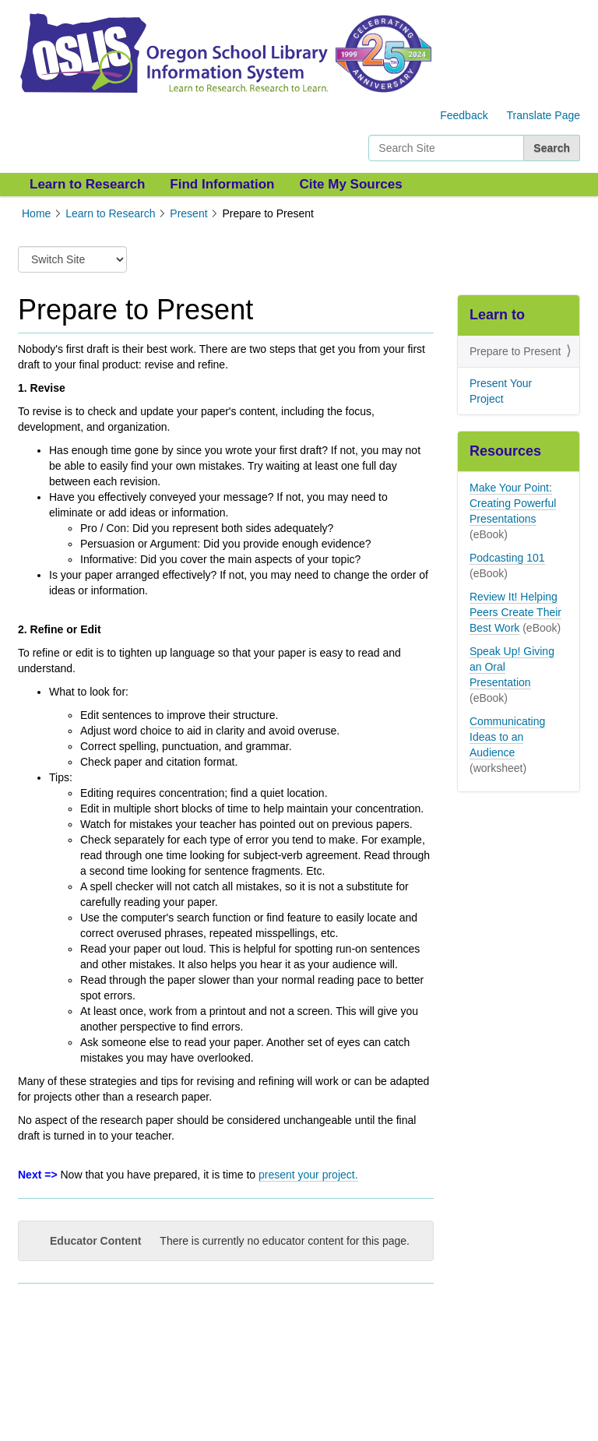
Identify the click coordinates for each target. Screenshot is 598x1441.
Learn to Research (87, 184)
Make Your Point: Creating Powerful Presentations (513, 503)
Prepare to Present (515, 351)
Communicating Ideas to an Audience (507, 737)
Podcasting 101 (507, 557)
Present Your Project (501, 391)
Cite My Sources (350, 184)
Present (188, 213)
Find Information (222, 184)
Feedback (463, 115)
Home (36, 213)
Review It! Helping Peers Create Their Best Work (515, 612)
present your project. (308, 1174)
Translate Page (543, 115)
